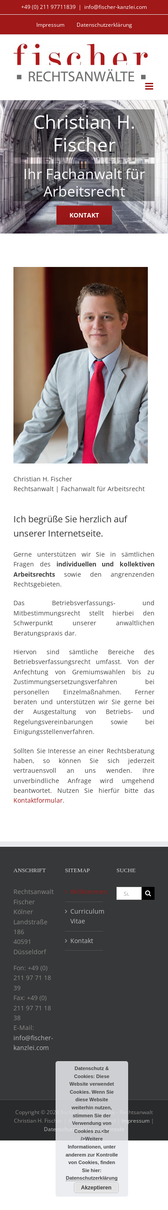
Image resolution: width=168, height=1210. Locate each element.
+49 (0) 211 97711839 (48, 7)
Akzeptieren (96, 1188)
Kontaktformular (38, 800)
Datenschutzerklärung (92, 1178)
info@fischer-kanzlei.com (115, 7)
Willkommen (84, 891)
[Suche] (148, 893)
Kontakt (81, 940)
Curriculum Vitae (84, 916)
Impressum (135, 1120)
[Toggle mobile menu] (150, 86)
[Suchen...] (129, 893)
